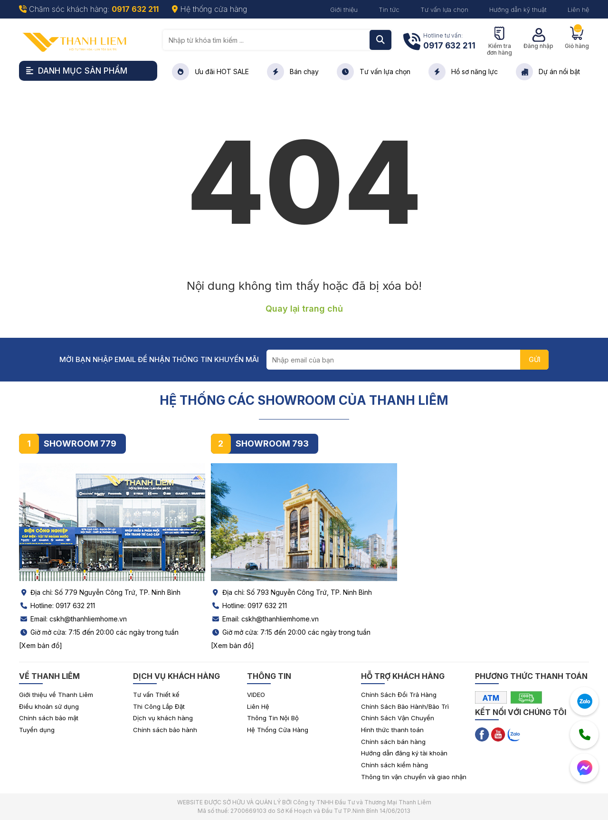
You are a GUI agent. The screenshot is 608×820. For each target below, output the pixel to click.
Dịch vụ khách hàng (163, 718)
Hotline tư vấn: (449, 42)
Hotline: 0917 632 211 (57, 605)
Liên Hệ (258, 706)
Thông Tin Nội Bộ (273, 718)
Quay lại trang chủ (304, 309)
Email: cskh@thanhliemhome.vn (73, 619)
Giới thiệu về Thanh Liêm (56, 694)
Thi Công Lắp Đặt (159, 706)
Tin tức (389, 9)
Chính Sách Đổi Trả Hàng (399, 694)
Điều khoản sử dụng (49, 706)
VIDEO (256, 694)
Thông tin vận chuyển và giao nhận (413, 777)
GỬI (535, 359)
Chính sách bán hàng (393, 741)
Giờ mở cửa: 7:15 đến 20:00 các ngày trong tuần (99, 632)
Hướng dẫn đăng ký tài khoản (404, 753)
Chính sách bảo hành (165, 730)
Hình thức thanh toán (392, 730)
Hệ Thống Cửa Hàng (277, 730)
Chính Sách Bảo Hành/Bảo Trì (405, 706)
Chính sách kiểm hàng (394, 765)
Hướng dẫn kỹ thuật (518, 9)
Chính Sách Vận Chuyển (397, 718)
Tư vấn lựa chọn (444, 9)
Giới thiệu (344, 9)
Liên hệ (578, 9)
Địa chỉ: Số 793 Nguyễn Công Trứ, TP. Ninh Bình (291, 592)
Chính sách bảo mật (48, 718)
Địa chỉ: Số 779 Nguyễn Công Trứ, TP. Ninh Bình (99, 592)
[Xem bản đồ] (40, 645)
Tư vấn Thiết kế (156, 694)
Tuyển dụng (37, 730)
